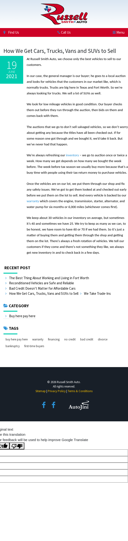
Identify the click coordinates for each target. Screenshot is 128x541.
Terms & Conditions (80, 391)
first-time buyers (34, 346)
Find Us (11, 32)
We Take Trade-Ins (95, 293)
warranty (37, 339)
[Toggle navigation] (119, 32)
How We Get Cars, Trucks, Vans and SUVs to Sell (41, 293)
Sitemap (40, 391)
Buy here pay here (20, 316)
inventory (72, 155)
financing (54, 339)
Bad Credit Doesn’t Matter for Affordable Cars (40, 288)
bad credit (86, 339)
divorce (102, 339)
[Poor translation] (17, 445)
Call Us (64, 32)
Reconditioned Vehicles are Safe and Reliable (39, 283)
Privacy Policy (57, 391)
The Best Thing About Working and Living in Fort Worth (47, 278)
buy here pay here (17, 339)
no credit (70, 339)
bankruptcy (13, 346)
